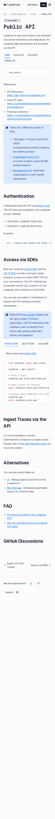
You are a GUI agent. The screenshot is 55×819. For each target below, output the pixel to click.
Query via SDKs (41, 565)
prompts (30, 314)
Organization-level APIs (26, 157)
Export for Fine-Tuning (14, 565)
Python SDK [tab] (11, 343)
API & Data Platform (19, 14)
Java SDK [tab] (43, 343)
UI (8, 479)
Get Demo (32, 5)
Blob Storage (14, 488)
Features (34, 14)
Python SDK (30, 269)
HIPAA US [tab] (10, 60)
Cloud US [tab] (18, 55)
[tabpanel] (27, 72)
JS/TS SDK (10, 273)
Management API (22, 170)
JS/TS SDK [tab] (27, 343)
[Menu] (49, 4)
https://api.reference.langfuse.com (26, 95)
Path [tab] (7, 55)
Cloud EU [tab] (32, 55)
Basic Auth (44, 205)
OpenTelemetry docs (36, 443)
